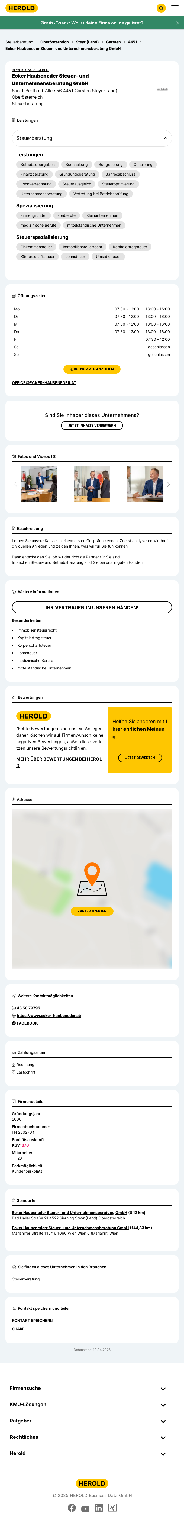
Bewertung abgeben (30, 70)
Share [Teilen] (18, 1329)
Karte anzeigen (92, 911)
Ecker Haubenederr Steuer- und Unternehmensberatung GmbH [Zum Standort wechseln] (70, 1227)
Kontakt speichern (32, 1320)
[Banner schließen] (177, 23)
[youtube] (85, 1508)
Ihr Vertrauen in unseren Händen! (92, 607)
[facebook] (72, 1508)
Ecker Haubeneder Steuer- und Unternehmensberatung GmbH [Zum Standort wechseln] (69, 1212)
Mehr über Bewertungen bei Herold (59, 762)
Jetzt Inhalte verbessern (92, 425)
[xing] (112, 1508)
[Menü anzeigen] (175, 8)
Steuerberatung (26, 1279)
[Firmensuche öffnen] (161, 8)
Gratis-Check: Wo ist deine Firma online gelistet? (92, 22)
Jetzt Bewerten (140, 758)
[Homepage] (21, 8)
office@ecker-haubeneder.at (44, 382)
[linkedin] (99, 1508)
